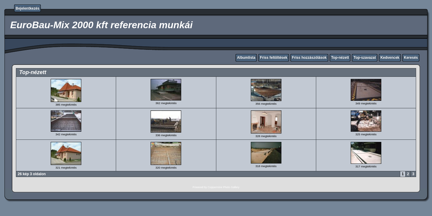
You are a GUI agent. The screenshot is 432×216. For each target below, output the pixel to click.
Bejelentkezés (27, 8)
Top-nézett (340, 58)
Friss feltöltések (273, 58)
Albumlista (246, 58)
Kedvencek (389, 58)
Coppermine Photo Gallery (223, 187)
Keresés (411, 58)
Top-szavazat (364, 58)
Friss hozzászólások (309, 58)
